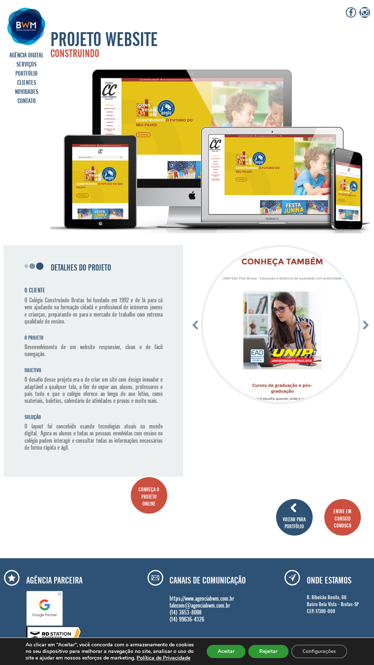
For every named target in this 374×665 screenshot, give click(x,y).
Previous (195, 324)
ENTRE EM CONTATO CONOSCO (342, 517)
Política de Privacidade (163, 657)
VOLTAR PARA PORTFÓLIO (294, 522)
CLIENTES (26, 81)
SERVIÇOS (26, 63)
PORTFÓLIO (26, 72)
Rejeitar (268, 651)
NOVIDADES (26, 90)
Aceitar (226, 651)
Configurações (319, 651)
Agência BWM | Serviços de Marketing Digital (26, 26)
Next (366, 324)
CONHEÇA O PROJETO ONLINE (148, 495)
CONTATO (27, 100)
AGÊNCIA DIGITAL (26, 54)
